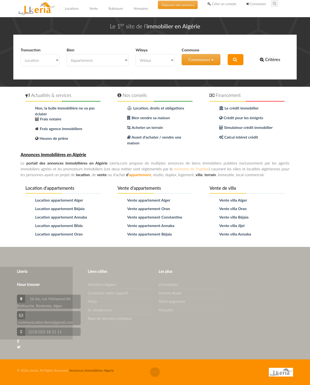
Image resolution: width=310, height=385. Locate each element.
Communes (201, 59)
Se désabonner (100, 309)
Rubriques (116, 8)
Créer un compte (222, 4)
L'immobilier (168, 284)
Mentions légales (102, 284)
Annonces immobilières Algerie (91, 370)
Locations (72, 8)
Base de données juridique (110, 318)
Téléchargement (172, 301)
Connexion (256, 4)
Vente (94, 8)
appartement (140, 174)
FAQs (92, 301)
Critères (270, 59)
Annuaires (141, 8)
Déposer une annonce (177, 5)
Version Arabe (170, 293)
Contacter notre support (108, 293)
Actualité (166, 309)
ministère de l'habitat (191, 168)
